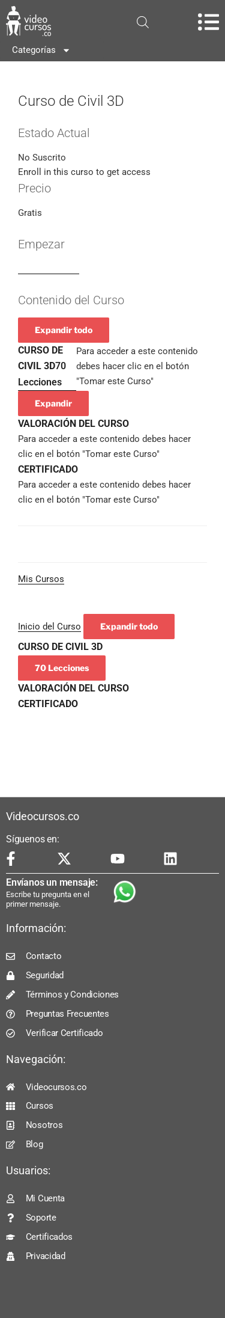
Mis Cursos (41, 579)
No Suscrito (42, 157)
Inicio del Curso (49, 626)
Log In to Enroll (48, 268)
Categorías (41, 50)
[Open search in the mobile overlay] (143, 22)
